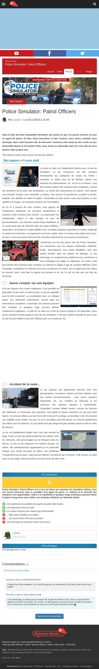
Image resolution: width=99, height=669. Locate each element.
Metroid (46, 650)
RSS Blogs (15, 658)
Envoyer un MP (19, 537)
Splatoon (64, 650)
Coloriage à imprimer (70, 666)
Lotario (17, 119)
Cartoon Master (17, 652)
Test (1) (68, 71)
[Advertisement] (49, 21)
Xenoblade (54, 650)
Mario (30, 650)
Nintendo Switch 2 (45, 652)
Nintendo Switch (14, 650)
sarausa (10, 580)
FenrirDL (10, 595)
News (59, 71)
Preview (79, 71)
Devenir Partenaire (24, 666)
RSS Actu (6, 658)
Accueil (50, 71)
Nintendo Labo (31, 652)
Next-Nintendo (50, 666)
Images (89, 71)
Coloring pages (86, 666)
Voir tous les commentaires (49, 616)
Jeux (59, 666)
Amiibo (84, 650)
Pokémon (38, 650)
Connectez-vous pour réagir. (16, 570)
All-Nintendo (38, 666)
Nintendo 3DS (75, 650)
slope (35, 584)
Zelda (24, 650)
